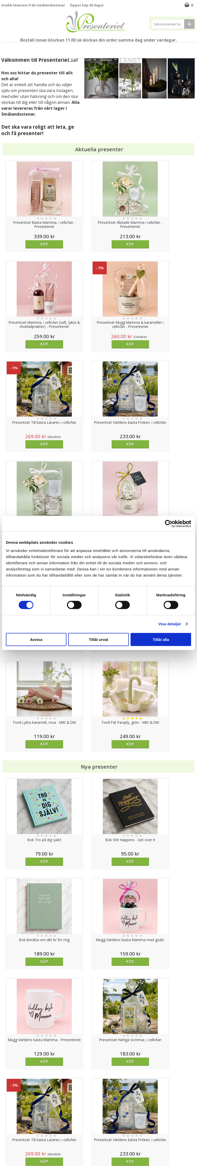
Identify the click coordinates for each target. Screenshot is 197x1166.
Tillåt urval (98, 639)
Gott (91, 59)
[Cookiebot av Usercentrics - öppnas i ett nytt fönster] (168, 524)
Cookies (8, 1104)
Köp (25, 244)
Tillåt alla (161, 639)
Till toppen (98, 1086)
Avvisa (36, 639)
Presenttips (146, 48)
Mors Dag (27, 48)
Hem (167, 48)
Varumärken (11, 1112)
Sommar (98, 48)
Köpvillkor (9, 1120)
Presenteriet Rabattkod (21, 1135)
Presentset (119, 48)
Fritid (75, 59)
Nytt (11, 48)
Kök (183, 48)
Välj (26, 778)
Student (83, 48)
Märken (109, 59)
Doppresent (11, 1150)
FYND (125, 59)
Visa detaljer (169, 624)
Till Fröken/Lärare (57, 48)
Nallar (6, 1143)
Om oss (7, 1127)
